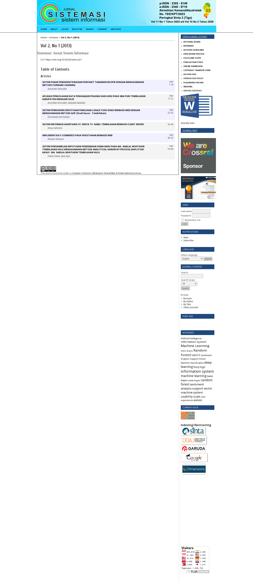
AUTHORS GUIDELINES (193, 50)
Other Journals (190, 307)
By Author (188, 301)
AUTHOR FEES (189, 74)
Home (44, 29)
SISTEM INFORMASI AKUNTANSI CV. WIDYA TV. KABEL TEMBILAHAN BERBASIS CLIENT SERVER (93, 124)
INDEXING (187, 86)
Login (65, 29)
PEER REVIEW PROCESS (193, 54)
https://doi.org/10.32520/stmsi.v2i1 (64, 59)
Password (186, 215)
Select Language (189, 255)
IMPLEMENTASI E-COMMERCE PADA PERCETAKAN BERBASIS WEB (77, 135)
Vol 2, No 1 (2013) (70, 37)
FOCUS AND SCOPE (192, 58)
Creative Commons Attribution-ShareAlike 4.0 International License (106, 173)
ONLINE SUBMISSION (192, 66)
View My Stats (187, 123)
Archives (116, 29)
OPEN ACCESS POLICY (193, 78)
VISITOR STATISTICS (192, 90)
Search (90, 29)
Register (77, 29)
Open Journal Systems (195, 36)
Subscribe (188, 240)
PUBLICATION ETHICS (193, 62)
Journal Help (190, 130)
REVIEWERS (188, 46)
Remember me (192, 220)
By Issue (187, 298)
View (185, 237)
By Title (187, 304)
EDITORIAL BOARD (191, 42)
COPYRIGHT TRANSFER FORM (196, 70)
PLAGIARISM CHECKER (193, 82)
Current (102, 29)
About (54, 29)
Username (186, 211)
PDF (171, 82)
